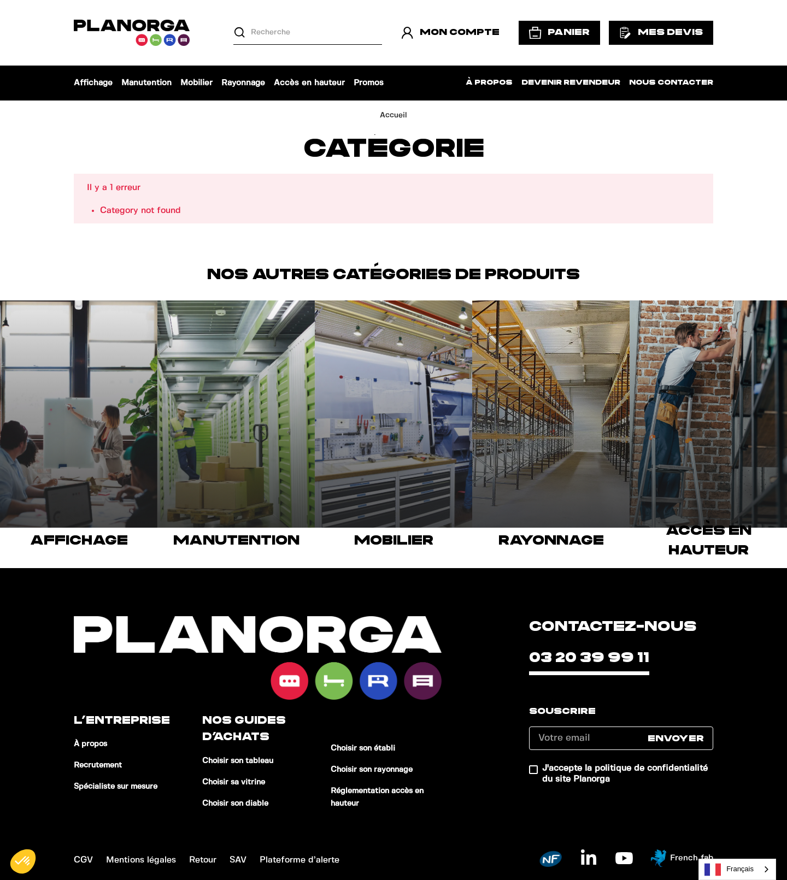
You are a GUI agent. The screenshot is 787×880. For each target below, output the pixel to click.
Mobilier (196, 83)
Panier (559, 33)
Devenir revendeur (570, 82)
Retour (202, 860)
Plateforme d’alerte (299, 860)
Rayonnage (243, 83)
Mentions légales (141, 860)
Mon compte (450, 33)
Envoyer (676, 738)
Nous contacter (671, 82)
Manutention (146, 83)
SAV (238, 860)
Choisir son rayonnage (372, 769)
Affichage (93, 83)
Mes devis (661, 33)
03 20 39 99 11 (589, 658)
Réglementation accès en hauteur (377, 797)
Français (729, 869)
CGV (83, 860)
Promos (369, 83)
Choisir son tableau (237, 761)
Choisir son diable (235, 803)
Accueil (393, 115)
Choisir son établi (363, 748)
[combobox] (737, 869)
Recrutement (98, 765)
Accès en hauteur (309, 83)
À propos (489, 82)
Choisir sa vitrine (233, 782)
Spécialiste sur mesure (115, 786)
